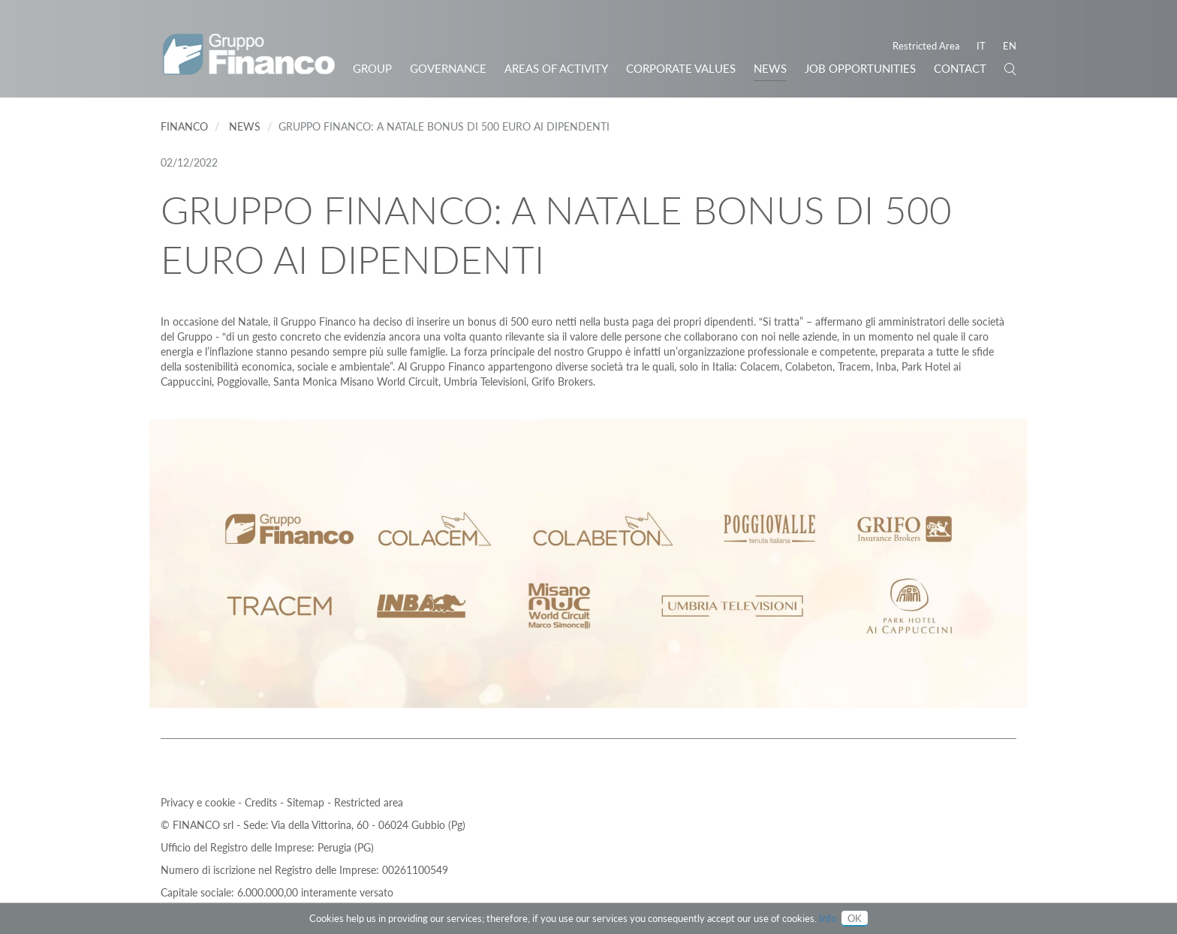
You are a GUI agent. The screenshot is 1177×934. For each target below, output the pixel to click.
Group (372, 68)
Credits (262, 802)
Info (827, 918)
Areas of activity (556, 68)
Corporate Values (681, 68)
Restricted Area (926, 46)
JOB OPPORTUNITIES (860, 68)
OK (854, 918)
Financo (184, 126)
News (770, 68)
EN (1009, 46)
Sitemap (307, 802)
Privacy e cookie (199, 802)
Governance (448, 68)
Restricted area (368, 802)
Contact (960, 68)
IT (981, 46)
